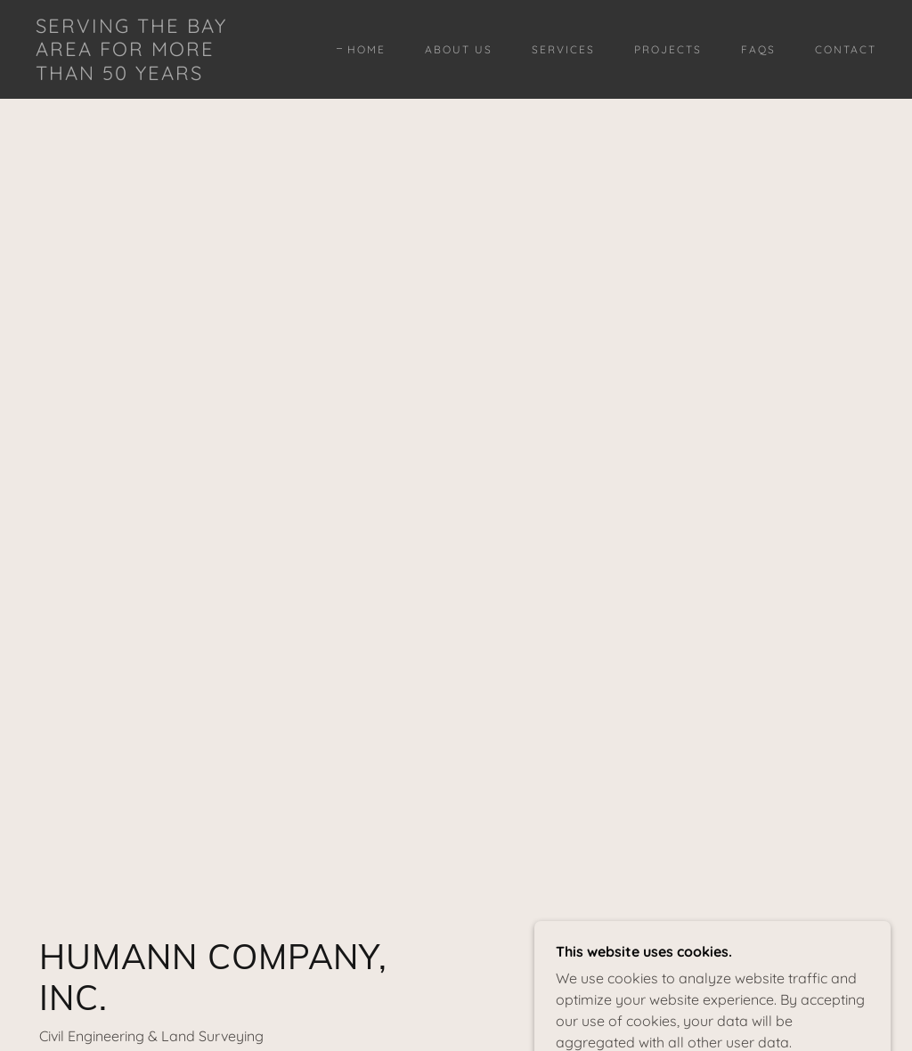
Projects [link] (668, 49)
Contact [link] (845, 49)
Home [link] (366, 49)
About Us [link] (459, 49)
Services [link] (563, 49)
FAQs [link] (758, 49)
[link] (147, 75)
